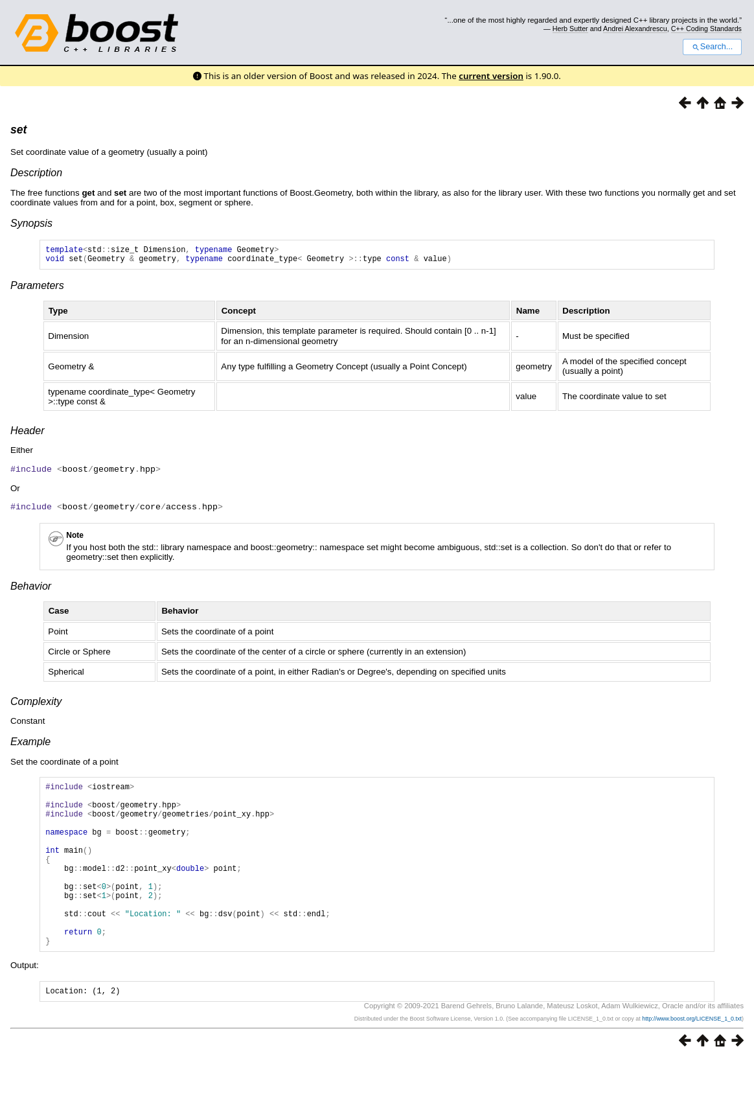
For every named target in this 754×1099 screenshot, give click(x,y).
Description (36, 172)
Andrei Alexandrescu (635, 28)
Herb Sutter (570, 28)
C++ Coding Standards (706, 28)
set (18, 129)
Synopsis (31, 223)
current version (491, 76)
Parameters (37, 289)
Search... (712, 46)
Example (30, 744)
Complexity (36, 704)
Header (27, 434)
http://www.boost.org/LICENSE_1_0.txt (692, 1058)
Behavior (30, 588)
